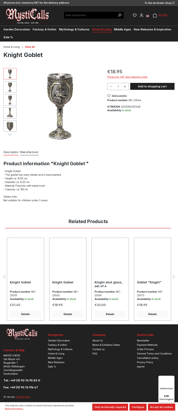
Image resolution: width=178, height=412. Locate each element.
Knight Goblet (20, 282)
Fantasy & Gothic (57, 344)
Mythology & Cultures (60, 349)
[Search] (120, 15)
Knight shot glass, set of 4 (109, 284)
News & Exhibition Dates (106, 344)
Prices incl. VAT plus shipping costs (127, 76)
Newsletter (143, 340)
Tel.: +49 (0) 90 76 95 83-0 (21, 380)
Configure (138, 407)
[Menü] (172, 378)
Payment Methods (147, 344)
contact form (22, 396)
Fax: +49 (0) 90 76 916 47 (20, 387)
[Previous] (10, 65)
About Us (97, 340)
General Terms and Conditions (154, 353)
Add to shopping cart (152, 86)
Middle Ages (55, 357)
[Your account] (141, 15)
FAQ (94, 353)
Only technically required (110, 407)
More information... (14, 408)
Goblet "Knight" (149, 282)
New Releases (56, 362)
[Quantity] (118, 86)
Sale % (52, 366)
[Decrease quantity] (111, 86)
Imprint (140, 366)
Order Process (145, 349)
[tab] (10, 152)
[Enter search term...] (90, 15)
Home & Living (56, 353)
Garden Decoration (59, 340)
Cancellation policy (148, 357)
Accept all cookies (161, 407)
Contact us (98, 349)
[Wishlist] (135, 15)
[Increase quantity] (125, 86)
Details (25, 314)
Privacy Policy (145, 362)
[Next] (10, 134)
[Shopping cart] (160, 15)
